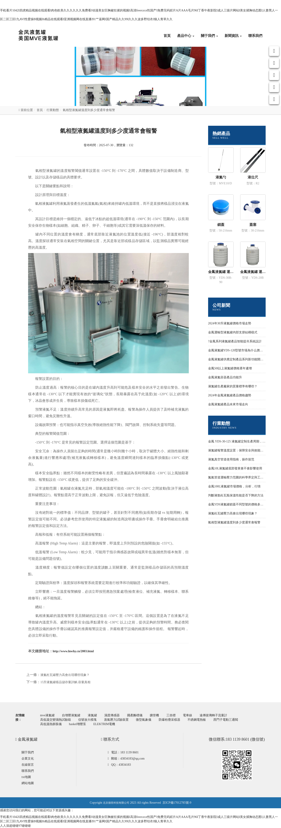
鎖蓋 (220, 224)
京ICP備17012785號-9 (176, 802)
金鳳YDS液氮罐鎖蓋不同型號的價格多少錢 (237, 504)
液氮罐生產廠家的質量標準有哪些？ (232, 386)
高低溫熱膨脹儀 (51, 724)
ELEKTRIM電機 (104, 724)
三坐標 (171, 715)
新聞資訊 (233, 36)
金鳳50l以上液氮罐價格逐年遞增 (230, 368)
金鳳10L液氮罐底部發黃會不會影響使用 (235, 468)
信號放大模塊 (87, 719)
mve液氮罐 (47, 715)
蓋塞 (252, 224)
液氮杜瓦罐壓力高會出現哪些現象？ (65, 675)
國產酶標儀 (134, 715)
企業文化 (28, 758)
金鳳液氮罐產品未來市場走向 (228, 404)
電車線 (187, 715)
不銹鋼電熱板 (196, 719)
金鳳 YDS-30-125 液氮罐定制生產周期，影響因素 (241, 441)
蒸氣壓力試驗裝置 (116, 719)
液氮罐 (92, 715)
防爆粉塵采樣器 (169, 719)
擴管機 (154, 715)
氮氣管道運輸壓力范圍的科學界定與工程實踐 (239, 477)
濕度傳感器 (112, 715)
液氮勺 (221, 177)
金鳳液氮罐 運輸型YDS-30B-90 (221, 272)
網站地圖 (28, 783)
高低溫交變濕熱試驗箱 (55, 719)
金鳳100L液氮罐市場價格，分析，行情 (234, 486)
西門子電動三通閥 (225, 719)
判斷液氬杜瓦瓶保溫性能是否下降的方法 (235, 495)
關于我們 (209, 36)
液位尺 (253, 177)
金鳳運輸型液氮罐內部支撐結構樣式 (232, 332)
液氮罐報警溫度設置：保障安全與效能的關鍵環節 (242, 450)
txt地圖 (26, 777)
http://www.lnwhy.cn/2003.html (73, 651)
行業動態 (53, 110)
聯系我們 (255, 36)
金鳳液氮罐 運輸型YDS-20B (253, 272)
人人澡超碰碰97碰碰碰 (15, 825)
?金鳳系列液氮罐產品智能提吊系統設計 (235, 341)
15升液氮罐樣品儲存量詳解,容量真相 (65, 682)
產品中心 (185, 36)
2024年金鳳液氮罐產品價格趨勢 (229, 395)
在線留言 (28, 764)
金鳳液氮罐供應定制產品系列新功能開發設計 (239, 359)
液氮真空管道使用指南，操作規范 (231, 459)
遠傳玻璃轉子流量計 (213, 715)
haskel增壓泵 (77, 724)
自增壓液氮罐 (71, 715)
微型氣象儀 (143, 719)
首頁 (167, 36)
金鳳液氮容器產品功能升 (225, 377)
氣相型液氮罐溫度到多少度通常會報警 (234, 522)
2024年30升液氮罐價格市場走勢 (229, 323)
